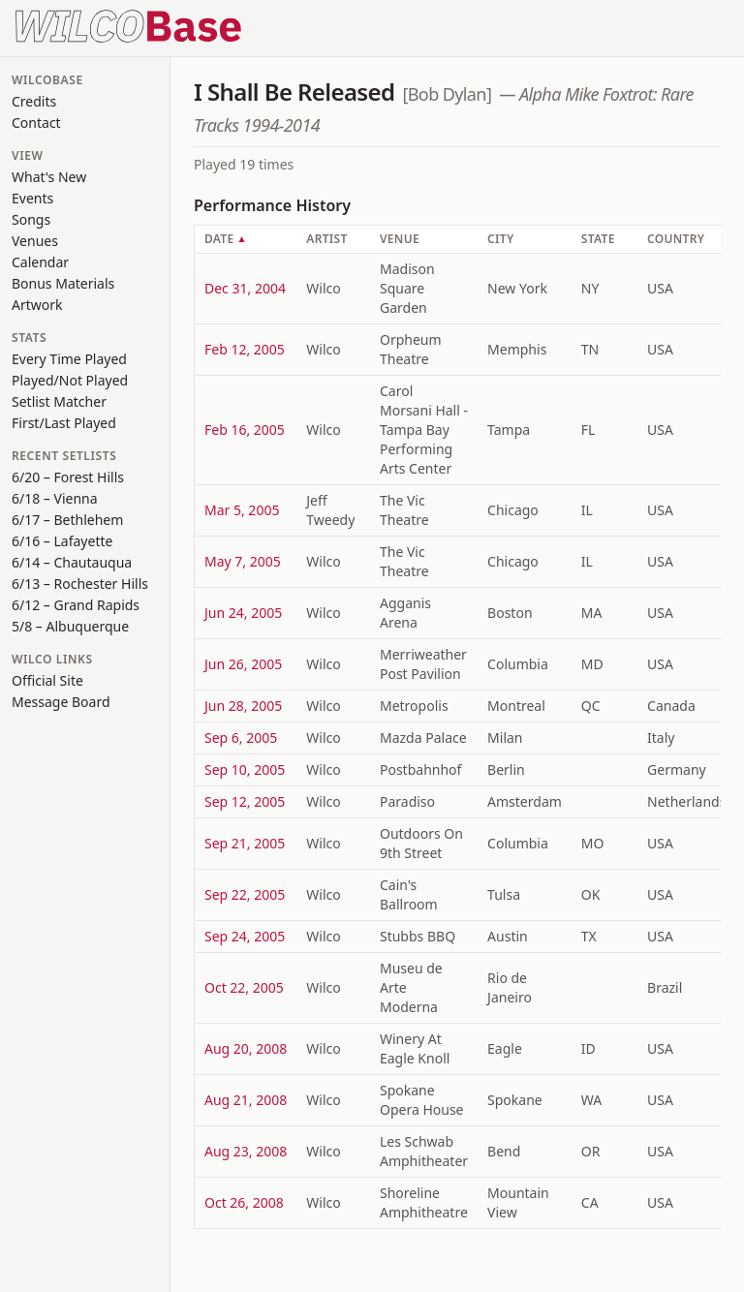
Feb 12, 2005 (244, 349)
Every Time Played (69, 359)
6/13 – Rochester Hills (80, 583)
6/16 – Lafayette (62, 541)
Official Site (47, 680)
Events (32, 198)
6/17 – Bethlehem (67, 519)
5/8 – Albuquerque (70, 626)
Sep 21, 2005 (244, 843)
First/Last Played (64, 423)
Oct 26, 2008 (244, 1202)
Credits (34, 101)
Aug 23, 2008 (245, 1151)
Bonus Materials (63, 283)
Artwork (37, 304)
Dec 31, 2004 (245, 288)
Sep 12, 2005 (244, 801)
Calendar (40, 262)
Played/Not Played (70, 380)
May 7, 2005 (242, 561)
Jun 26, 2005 (243, 664)
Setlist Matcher (59, 401)
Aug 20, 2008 (245, 1048)
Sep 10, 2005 (244, 769)
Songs (31, 219)
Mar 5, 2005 (241, 510)
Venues (35, 240)
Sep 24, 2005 (244, 936)
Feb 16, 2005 (244, 429)
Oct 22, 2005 (244, 987)
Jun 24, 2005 (243, 612)
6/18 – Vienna (55, 498)
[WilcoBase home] (129, 24)
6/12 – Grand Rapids (76, 605)
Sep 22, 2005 (244, 894)
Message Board (61, 701)
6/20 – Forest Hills (68, 477)
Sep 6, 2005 (240, 737)
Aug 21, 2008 (245, 1100)
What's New (49, 177)
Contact (36, 122)
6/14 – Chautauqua (72, 562)
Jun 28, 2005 (243, 705)
